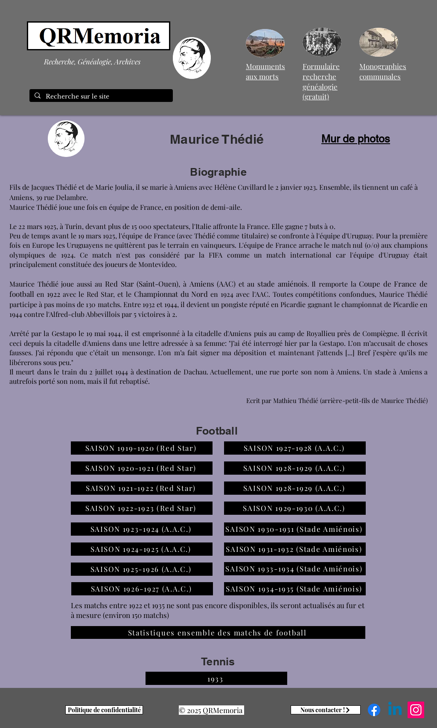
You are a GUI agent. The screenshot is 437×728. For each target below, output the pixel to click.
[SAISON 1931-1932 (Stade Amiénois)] (295, 549)
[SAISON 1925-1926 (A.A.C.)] (142, 569)
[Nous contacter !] (326, 709)
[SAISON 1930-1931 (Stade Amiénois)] (295, 529)
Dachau (195, 371)
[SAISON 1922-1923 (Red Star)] (142, 508)
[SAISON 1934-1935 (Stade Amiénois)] (295, 588)
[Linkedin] (395, 710)
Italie (203, 226)
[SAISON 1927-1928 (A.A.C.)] (295, 448)
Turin (73, 226)
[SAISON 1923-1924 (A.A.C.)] (142, 529)
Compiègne (379, 333)
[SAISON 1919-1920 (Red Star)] (142, 448)
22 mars (30, 226)
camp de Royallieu (306, 333)
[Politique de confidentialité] (104, 709)
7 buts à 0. (320, 226)
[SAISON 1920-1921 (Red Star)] (142, 468)
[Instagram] (416, 710)
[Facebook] (374, 710)
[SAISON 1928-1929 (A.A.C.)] (295, 468)
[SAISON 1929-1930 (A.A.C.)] (295, 508)
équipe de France (135, 207)
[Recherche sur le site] (100, 96)
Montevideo (156, 264)
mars (93, 235)
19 (81, 235)
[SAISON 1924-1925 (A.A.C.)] (142, 549)
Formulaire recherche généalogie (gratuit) (321, 81)
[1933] (216, 678)
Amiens (347, 371)
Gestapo (64, 333)
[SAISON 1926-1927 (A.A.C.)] (142, 588)
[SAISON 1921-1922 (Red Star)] (142, 488)
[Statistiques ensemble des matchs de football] (218, 632)
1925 (50, 226)
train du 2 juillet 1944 (95, 371)
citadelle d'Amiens (223, 333)
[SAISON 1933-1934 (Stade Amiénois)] (295, 568)
